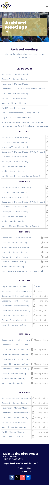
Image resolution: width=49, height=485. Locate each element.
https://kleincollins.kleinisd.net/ (20, 463)
